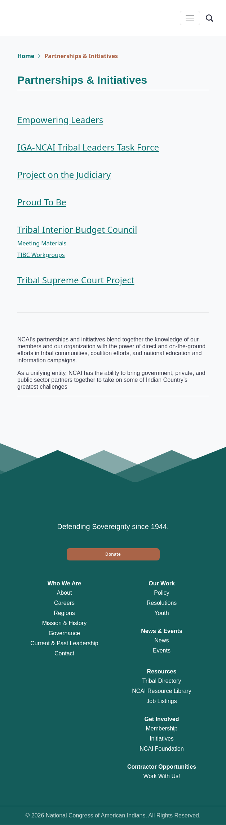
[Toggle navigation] (190, 18)
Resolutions (162, 603)
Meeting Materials (41, 243)
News (161, 640)
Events (161, 650)
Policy (161, 593)
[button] (113, 554)
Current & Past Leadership (64, 643)
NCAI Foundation (161, 749)
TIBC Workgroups (41, 255)
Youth (161, 613)
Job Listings (161, 701)
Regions (64, 613)
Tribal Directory (161, 681)
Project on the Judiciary (64, 174)
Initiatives (162, 738)
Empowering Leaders (60, 120)
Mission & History (64, 623)
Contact (64, 653)
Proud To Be (41, 202)
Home (25, 56)
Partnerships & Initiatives (81, 56)
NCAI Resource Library (161, 691)
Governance (64, 633)
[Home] (34, 18)
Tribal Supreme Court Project (75, 280)
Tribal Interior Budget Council (77, 229)
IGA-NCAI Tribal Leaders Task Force (88, 147)
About (64, 593)
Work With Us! (161, 776)
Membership (161, 728)
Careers (64, 603)
